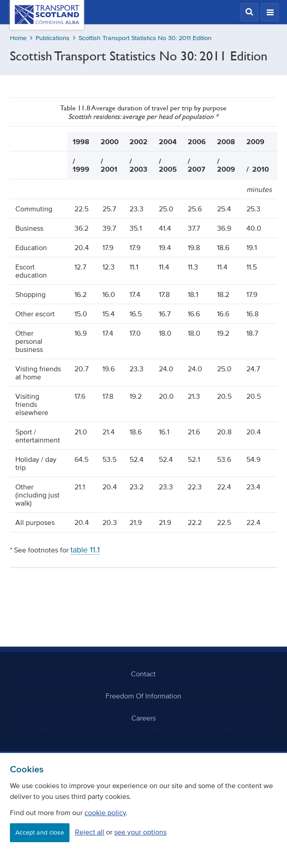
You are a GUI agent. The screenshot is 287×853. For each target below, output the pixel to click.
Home (18, 38)
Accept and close (39, 832)
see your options (140, 832)
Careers (143, 718)
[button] (249, 12)
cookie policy (105, 812)
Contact (143, 674)
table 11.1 (85, 549)
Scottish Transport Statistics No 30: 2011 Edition (145, 38)
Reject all (89, 832)
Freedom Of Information (143, 696)
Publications (52, 38)
